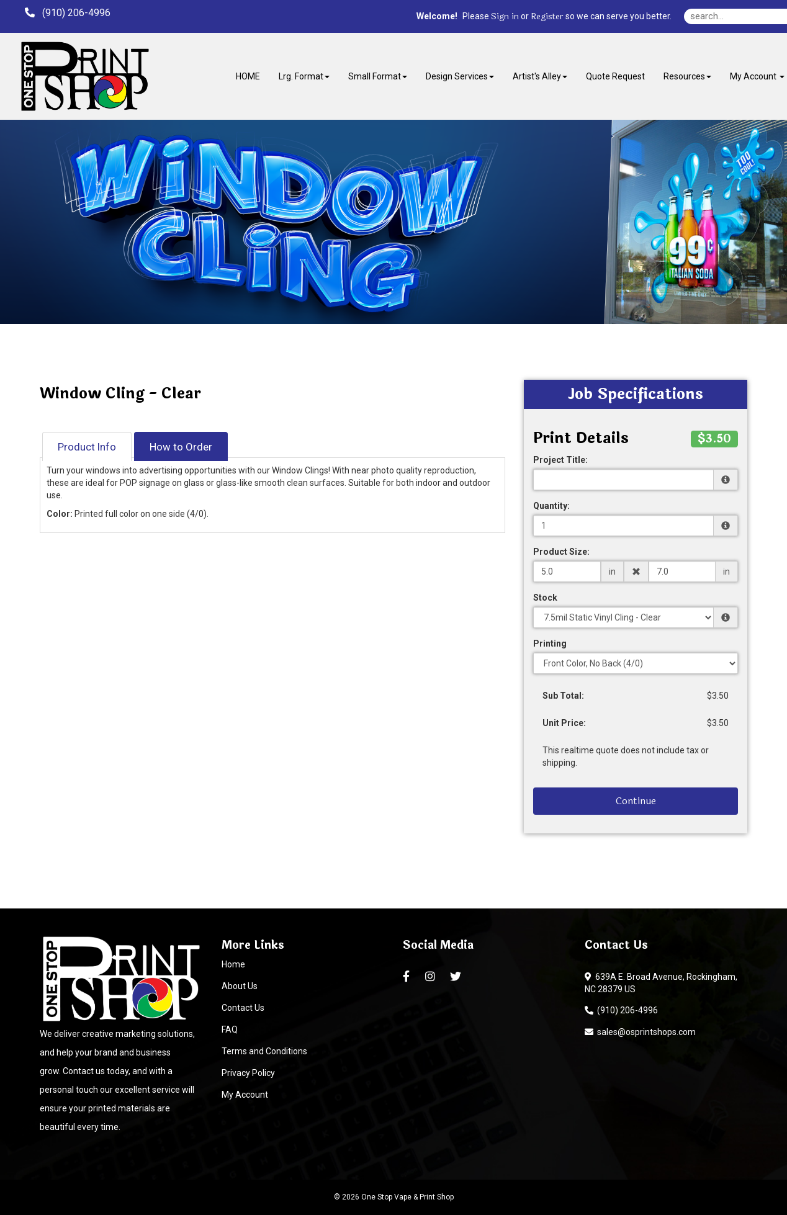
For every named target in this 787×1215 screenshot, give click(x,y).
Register (547, 17)
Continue (636, 801)
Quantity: (551, 506)
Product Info (87, 447)
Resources (687, 76)
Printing (550, 643)
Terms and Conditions (264, 1051)
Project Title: (560, 460)
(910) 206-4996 (621, 1010)
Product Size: (561, 552)
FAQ (230, 1029)
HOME (248, 76)
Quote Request (615, 76)
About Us (240, 986)
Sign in (505, 17)
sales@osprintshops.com (640, 1032)
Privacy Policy (248, 1073)
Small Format (377, 76)
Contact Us (243, 1008)
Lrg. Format (304, 76)
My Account (245, 1095)
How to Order (181, 447)
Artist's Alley (540, 76)
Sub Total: (563, 696)
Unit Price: (564, 723)
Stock (545, 598)
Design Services (460, 76)
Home (233, 964)
